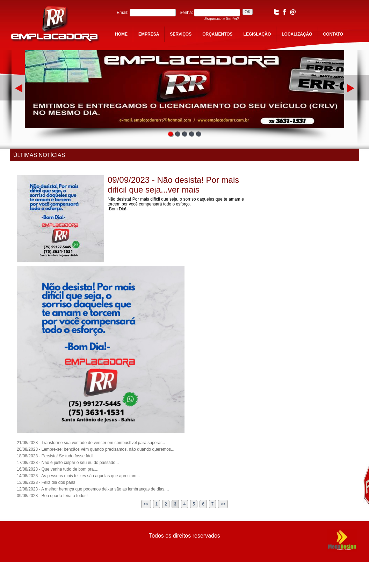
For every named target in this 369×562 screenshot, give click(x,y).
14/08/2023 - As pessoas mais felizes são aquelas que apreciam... (78, 475)
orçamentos (217, 34)
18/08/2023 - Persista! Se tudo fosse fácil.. (56, 456)
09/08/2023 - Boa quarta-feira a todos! (52, 495)
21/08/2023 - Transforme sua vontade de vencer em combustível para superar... (91, 442)
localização (297, 34)
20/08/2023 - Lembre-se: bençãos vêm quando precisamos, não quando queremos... (95, 449)
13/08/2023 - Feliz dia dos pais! (46, 482)
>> (222, 504)
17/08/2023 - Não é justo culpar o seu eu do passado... (68, 462)
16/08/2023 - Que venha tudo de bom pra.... (58, 469)
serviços (180, 34)
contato (333, 34)
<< (146, 504)
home (121, 34)
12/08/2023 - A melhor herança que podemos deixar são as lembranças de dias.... (93, 489)
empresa (148, 34)
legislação (257, 34)
